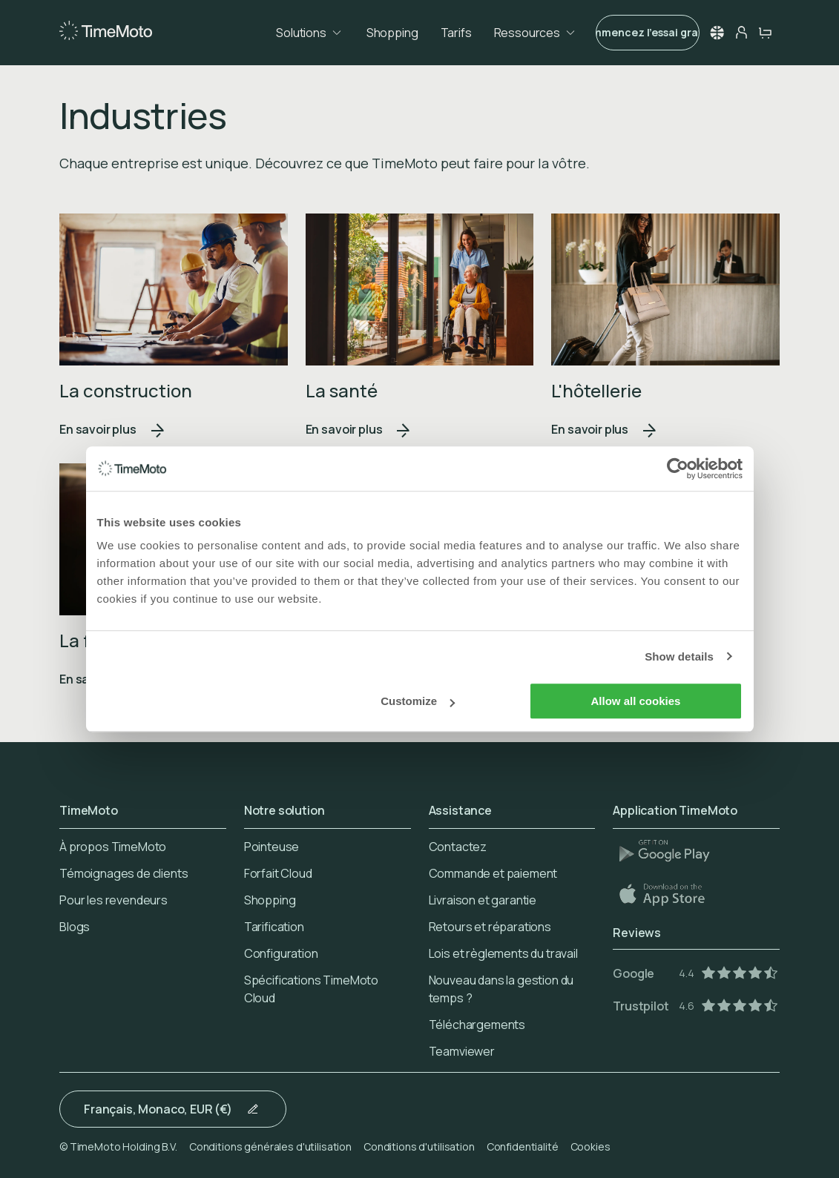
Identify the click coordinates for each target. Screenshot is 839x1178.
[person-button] (741, 33)
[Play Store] (670, 850)
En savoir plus (112, 429)
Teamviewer (462, 1051)
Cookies (590, 1146)
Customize (418, 701)
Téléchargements (477, 1024)
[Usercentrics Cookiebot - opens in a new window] (678, 468)
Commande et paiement (493, 873)
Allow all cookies (636, 701)
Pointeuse (272, 846)
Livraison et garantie (483, 900)
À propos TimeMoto (112, 846)
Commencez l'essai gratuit (648, 32)
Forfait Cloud (278, 873)
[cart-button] (765, 33)
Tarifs (456, 32)
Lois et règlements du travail (503, 953)
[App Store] (670, 894)
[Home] (105, 31)
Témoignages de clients (123, 873)
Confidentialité (523, 1146)
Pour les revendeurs (113, 900)
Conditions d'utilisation (419, 1146)
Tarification (274, 927)
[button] (717, 33)
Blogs (74, 927)
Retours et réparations (490, 927)
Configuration (281, 953)
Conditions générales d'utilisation (270, 1146)
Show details (679, 656)
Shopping (392, 32)
